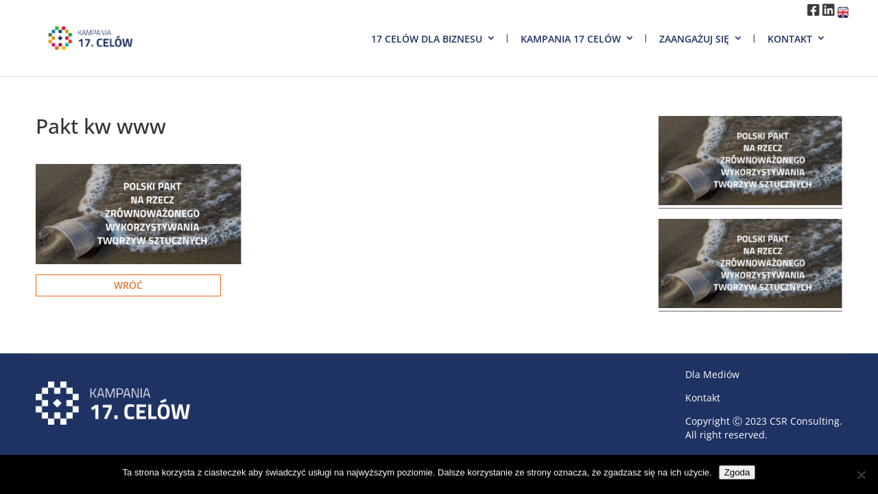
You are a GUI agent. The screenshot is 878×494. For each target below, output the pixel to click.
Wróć (128, 285)
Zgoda (737, 472)
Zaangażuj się (694, 38)
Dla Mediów (712, 374)
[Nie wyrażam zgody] (861, 475)
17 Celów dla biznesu (426, 38)
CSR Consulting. (806, 420)
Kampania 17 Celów (571, 38)
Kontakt (790, 38)
